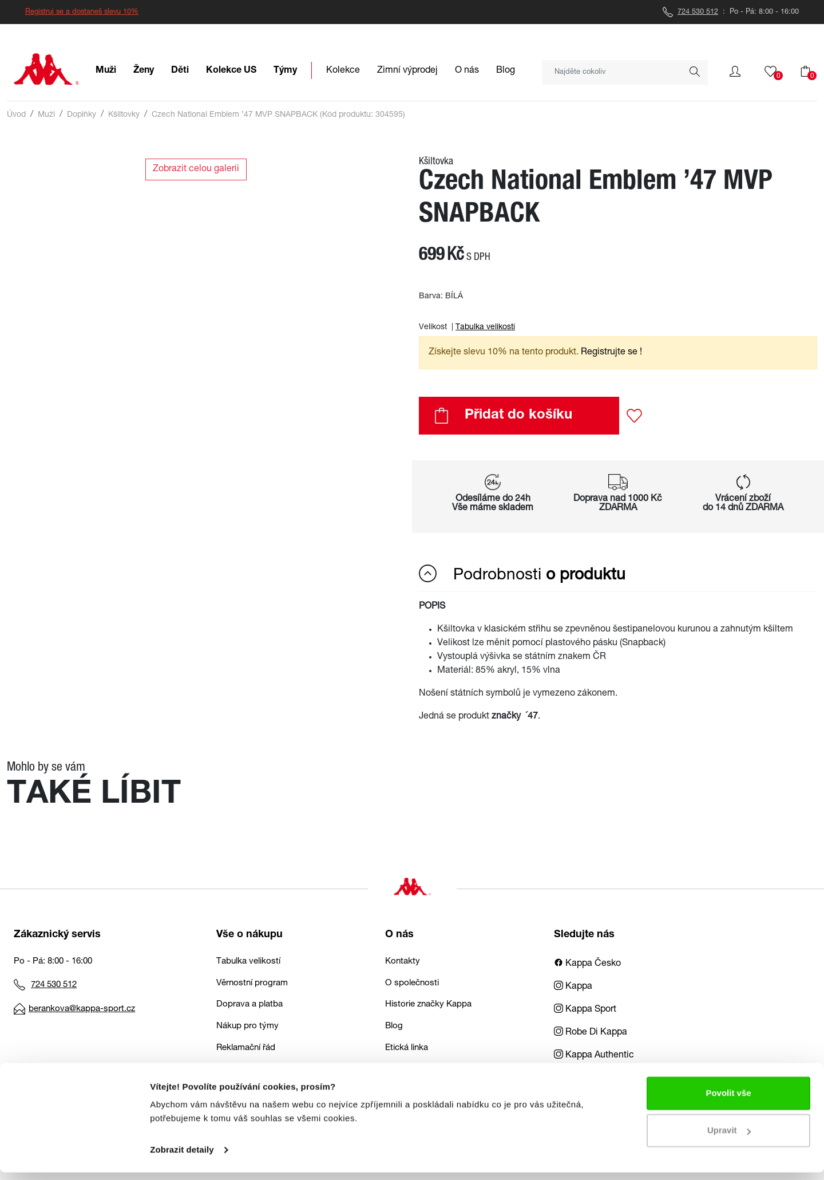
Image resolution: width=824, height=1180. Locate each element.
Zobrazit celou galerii (196, 169)
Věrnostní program (252, 983)
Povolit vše (728, 1101)
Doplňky (81, 115)
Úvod (16, 115)
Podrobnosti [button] (522, 574)
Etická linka (406, 1048)
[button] (735, 72)
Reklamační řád (245, 1048)
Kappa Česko (587, 964)
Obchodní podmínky (255, 1069)
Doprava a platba (249, 1004)
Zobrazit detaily (182, 1157)
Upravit (729, 1138)
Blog (394, 1026)
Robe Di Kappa (590, 1032)
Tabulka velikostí (485, 327)
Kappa (573, 987)
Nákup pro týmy (247, 1026)
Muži (46, 115)
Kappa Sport (585, 1010)
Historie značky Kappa (428, 1004)
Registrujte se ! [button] (611, 352)
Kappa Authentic (594, 1055)
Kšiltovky (124, 115)
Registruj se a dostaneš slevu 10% (81, 12)
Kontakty (402, 961)
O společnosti (412, 983)
